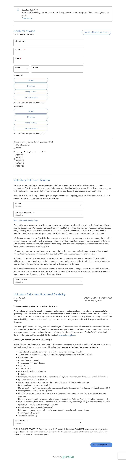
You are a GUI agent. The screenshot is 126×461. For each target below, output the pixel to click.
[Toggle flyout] (27, 69)
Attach (31, 80)
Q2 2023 (20, 160)
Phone (35, 67)
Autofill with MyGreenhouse (96, 32)
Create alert (27, 18)
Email (18, 59)
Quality (19, 148)
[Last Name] (48, 53)
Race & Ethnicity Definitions (26, 220)
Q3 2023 (20, 163)
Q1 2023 (19, 157)
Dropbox (31, 86)
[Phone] (57, 70)
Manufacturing (22, 145)
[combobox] (15, 70)
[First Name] (48, 44)
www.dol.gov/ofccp (66, 335)
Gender (18, 204)
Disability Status (21, 421)
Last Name (20, 50)
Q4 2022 (20, 155)
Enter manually (31, 97)
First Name (20, 41)
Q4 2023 (20, 166)
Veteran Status (21, 279)
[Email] (48, 62)
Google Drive (31, 92)
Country (18, 67)
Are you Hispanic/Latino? (25, 212)
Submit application (101, 445)
